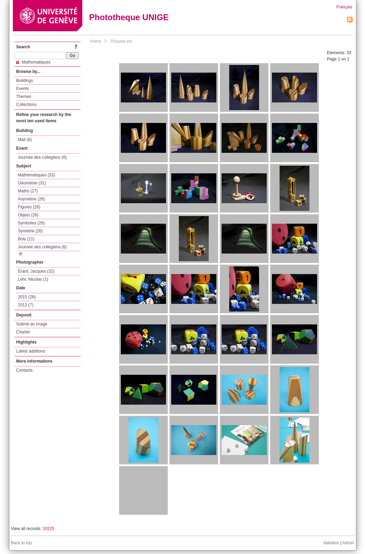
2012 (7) (26, 305)
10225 (48, 528)
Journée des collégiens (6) (42, 157)
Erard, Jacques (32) (36, 271)
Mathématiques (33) (36, 175)
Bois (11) (26, 239)
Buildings (24, 80)
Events (22, 88)
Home (95, 41)
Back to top (21, 542)
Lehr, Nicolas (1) (33, 279)
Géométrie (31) (32, 183)
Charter (23, 332)
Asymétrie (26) (31, 199)
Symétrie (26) (30, 231)
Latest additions (30, 351)
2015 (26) (27, 297)
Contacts (24, 370)
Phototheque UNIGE (129, 17)
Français (344, 7)
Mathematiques (33, 62)
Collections (26, 104)
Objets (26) (28, 215)
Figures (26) (29, 207)
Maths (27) (28, 191)
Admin (348, 542)
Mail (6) (25, 139)
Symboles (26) (31, 223)
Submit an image (32, 324)
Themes (23, 96)
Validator (331, 542)
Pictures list (121, 41)
